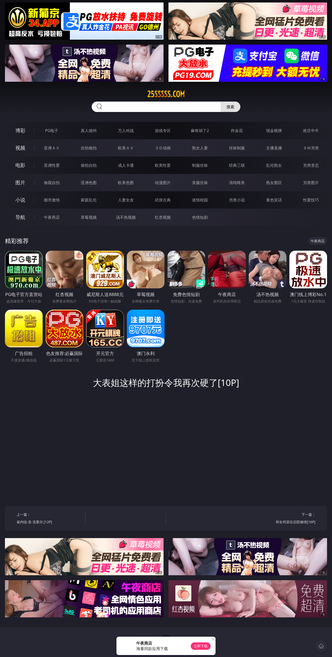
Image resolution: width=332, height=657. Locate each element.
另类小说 (237, 200)
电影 (20, 165)
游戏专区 (163, 130)
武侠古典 (163, 200)
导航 (20, 217)
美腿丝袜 (200, 182)
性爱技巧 (311, 200)
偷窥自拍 (52, 182)
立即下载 (201, 646)
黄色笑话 (274, 200)
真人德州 (89, 130)
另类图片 (311, 182)
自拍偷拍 (89, 148)
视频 (20, 147)
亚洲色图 (89, 182)
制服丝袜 (200, 165)
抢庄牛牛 (311, 130)
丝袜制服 (237, 148)
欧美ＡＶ (126, 148)
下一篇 (282, 519)
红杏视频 (163, 217)
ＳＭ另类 (311, 148)
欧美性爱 (163, 165)
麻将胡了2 (200, 130)
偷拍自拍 (89, 165)
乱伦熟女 (274, 165)
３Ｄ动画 (163, 148)
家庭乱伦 (89, 200)
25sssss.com (166, 94)
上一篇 (49, 519)
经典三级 (237, 165)
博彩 (20, 130)
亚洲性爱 (52, 165)
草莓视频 (89, 217)
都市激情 (52, 200)
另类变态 (311, 165)
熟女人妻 (200, 148)
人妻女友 (126, 200)
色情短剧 (200, 217)
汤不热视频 (126, 217)
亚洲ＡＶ (52, 148)
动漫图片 (163, 182)
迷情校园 (200, 200)
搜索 (230, 107)
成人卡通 (126, 165)
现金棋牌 (274, 130)
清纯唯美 (237, 182)
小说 (20, 199)
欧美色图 (126, 182)
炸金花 (237, 130)
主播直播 (274, 148)
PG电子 (51, 130)
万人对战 (126, 130)
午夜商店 (52, 217)
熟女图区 (274, 182)
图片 (20, 182)
